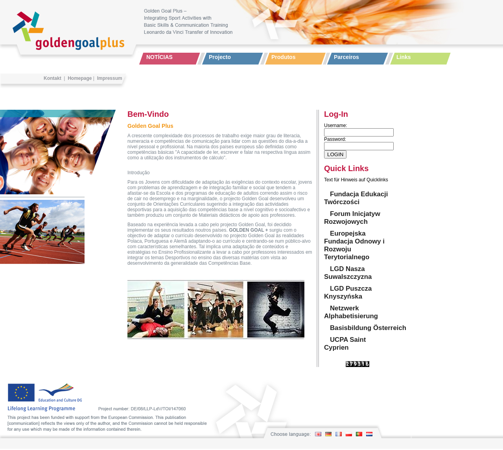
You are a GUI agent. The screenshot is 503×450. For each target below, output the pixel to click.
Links (403, 57)
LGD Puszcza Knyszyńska (348, 292)
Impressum (109, 78)
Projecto (220, 57)
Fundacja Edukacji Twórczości (356, 198)
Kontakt (52, 78)
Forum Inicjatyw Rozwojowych (352, 217)
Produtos (283, 57)
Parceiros (346, 57)
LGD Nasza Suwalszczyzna (348, 272)
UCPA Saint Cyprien (345, 343)
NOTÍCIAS (159, 57)
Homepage (80, 78)
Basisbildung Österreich (368, 328)
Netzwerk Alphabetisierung (351, 312)
